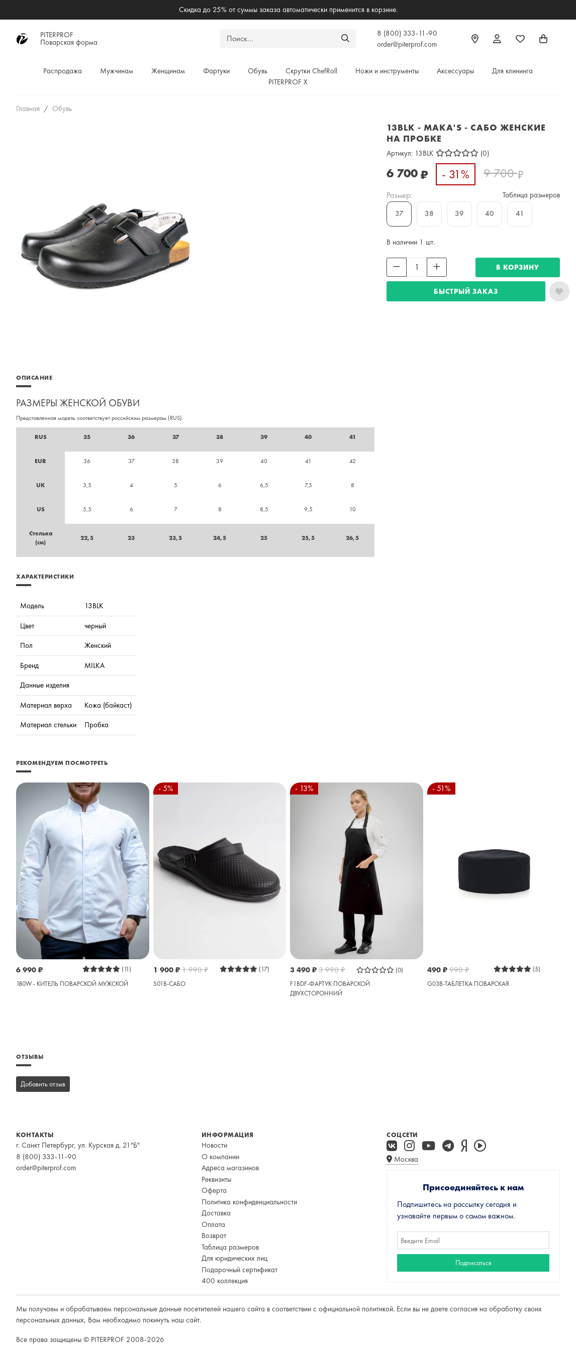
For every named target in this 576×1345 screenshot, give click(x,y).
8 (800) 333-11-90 (407, 33)
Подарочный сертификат (239, 1270)
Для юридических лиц (234, 1258)
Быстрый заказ (466, 291)
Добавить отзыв (43, 1083)
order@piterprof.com (407, 44)
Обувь (257, 71)
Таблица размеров (531, 195)
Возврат (214, 1235)
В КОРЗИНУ (517, 267)
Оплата (213, 1224)
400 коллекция (225, 1281)
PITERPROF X (288, 82)
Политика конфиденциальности (249, 1202)
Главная (28, 108)
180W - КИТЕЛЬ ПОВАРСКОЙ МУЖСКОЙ (72, 983)
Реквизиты (216, 1179)
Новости (214, 1145)
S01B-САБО (169, 983)
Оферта (214, 1190)
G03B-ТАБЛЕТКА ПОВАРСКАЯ (468, 983)
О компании (220, 1157)
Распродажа (62, 71)
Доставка (216, 1213)
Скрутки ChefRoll (311, 71)
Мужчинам (116, 71)
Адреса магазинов (230, 1168)
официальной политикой (356, 1309)
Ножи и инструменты (387, 71)
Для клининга (512, 71)
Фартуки (216, 71)
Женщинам (168, 71)
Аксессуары (455, 71)
